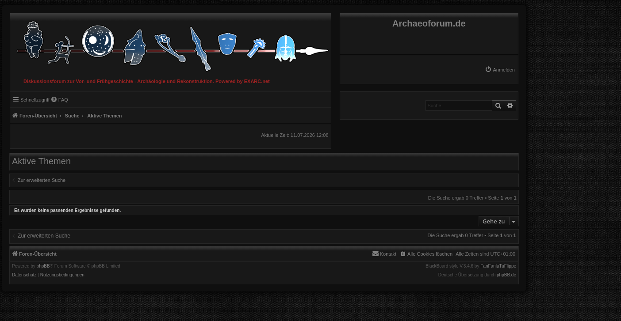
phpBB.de (506, 275)
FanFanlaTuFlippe (498, 266)
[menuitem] (500, 69)
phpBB (43, 266)
